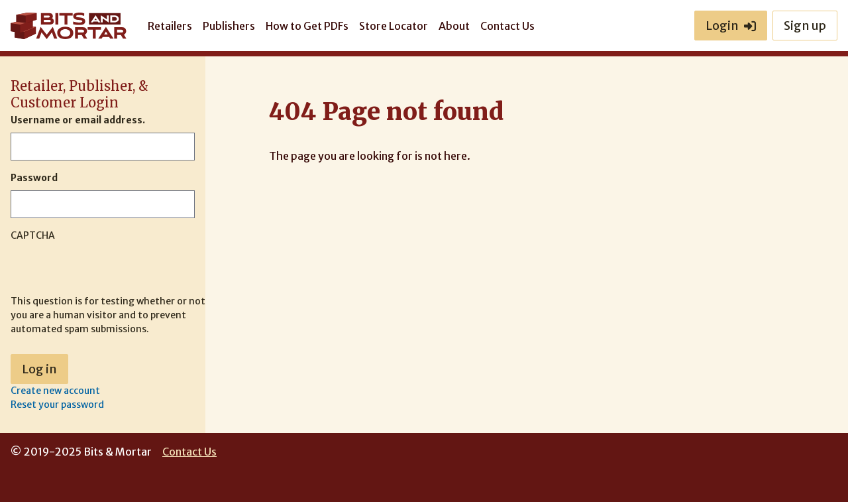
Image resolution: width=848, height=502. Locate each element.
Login (731, 25)
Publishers (229, 25)
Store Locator (393, 25)
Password (34, 178)
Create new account (55, 391)
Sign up (805, 25)
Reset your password (57, 404)
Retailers (170, 25)
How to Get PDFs (307, 25)
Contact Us (507, 25)
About (454, 25)
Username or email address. (78, 120)
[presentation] (111, 268)
